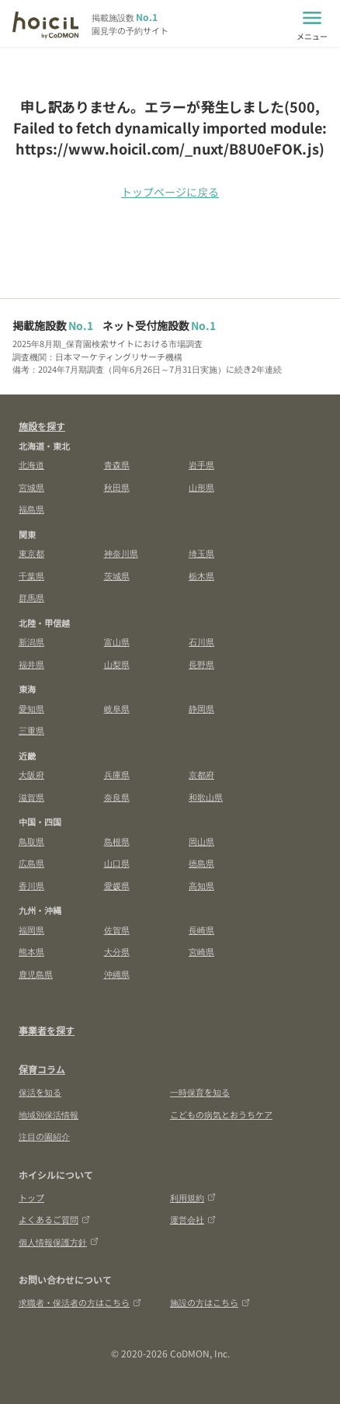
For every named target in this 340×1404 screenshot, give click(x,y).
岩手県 (201, 464)
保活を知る (40, 1092)
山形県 (201, 487)
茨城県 (117, 575)
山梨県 (117, 664)
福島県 (31, 508)
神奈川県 (121, 553)
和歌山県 (206, 797)
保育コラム (42, 1069)
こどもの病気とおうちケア (221, 1114)
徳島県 (201, 863)
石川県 (201, 641)
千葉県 (31, 575)
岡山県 (201, 841)
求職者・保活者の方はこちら (80, 1302)
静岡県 (201, 708)
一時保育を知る (200, 1092)
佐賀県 (117, 929)
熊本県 (31, 951)
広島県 (31, 863)
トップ (31, 1197)
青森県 (117, 464)
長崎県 (201, 929)
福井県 (31, 664)
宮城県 (31, 487)
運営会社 (193, 1219)
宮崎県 (201, 951)
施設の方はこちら (210, 1302)
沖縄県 (117, 974)
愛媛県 (117, 885)
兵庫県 (117, 774)
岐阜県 (117, 708)
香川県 (31, 885)
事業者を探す (47, 1030)
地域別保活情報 (48, 1114)
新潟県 (31, 641)
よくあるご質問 (54, 1219)
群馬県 (31, 597)
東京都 (31, 553)
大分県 (117, 951)
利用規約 (193, 1197)
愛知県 (31, 708)
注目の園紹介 (44, 1136)
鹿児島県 (36, 974)
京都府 (201, 774)
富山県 (117, 641)
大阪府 (31, 774)
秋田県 (117, 487)
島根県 (117, 841)
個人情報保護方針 (59, 1241)
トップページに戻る (170, 192)
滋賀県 (31, 797)
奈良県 (117, 797)
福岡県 (31, 929)
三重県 (31, 730)
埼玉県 (201, 553)
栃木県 (201, 575)
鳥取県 (31, 841)
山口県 (117, 863)
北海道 (31, 464)
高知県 (201, 885)
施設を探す (42, 426)
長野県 (201, 664)
